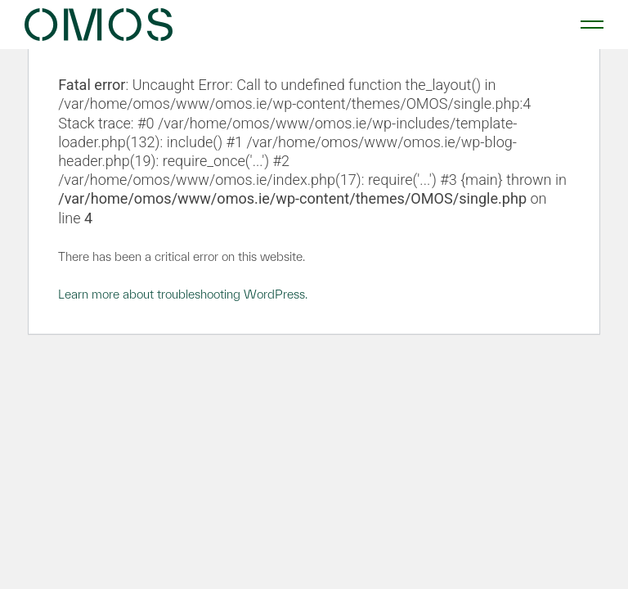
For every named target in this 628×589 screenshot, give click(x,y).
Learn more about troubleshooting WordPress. (182, 294)
